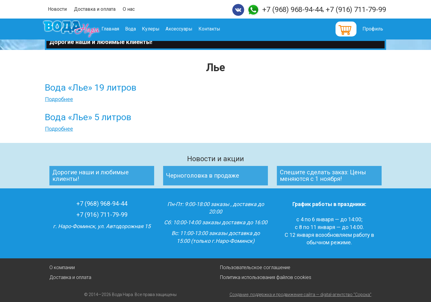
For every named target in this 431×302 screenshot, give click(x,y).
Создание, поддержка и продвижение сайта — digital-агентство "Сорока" (300, 294)
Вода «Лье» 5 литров (88, 117)
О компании (62, 267)
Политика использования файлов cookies (265, 277)
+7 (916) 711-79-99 (356, 9)
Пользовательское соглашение (255, 267)
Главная (119, 29)
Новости (57, 9)
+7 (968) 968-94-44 (292, 9)
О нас (129, 9)
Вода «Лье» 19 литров (90, 87)
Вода (139, 29)
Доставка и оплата (95, 9)
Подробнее (59, 99)
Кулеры (159, 29)
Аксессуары (187, 29)
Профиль (372, 29)
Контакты (218, 29)
